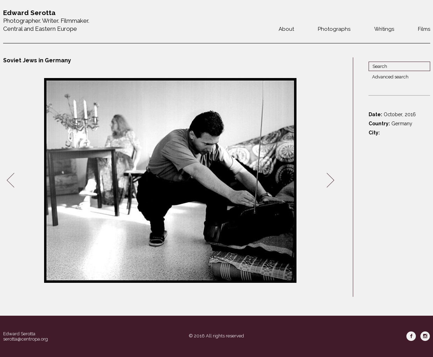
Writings (384, 29)
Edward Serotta (19, 333)
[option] (170, 180)
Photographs (334, 29)
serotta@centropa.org (25, 339)
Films (424, 29)
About (286, 29)
